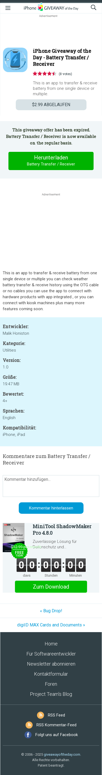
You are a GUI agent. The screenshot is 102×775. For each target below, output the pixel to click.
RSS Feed (56, 715)
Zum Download (51, 586)
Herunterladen (51, 160)
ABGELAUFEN (51, 104)
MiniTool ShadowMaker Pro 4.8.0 (62, 529)
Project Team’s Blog (51, 694)
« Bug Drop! (51, 610)
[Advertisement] (51, 31)
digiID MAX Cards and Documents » (51, 625)
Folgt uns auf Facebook (56, 734)
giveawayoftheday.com (62, 754)
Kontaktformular (51, 674)
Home (51, 644)
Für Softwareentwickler (51, 654)
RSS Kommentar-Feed (56, 724)
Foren (51, 684)
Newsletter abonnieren (51, 664)
